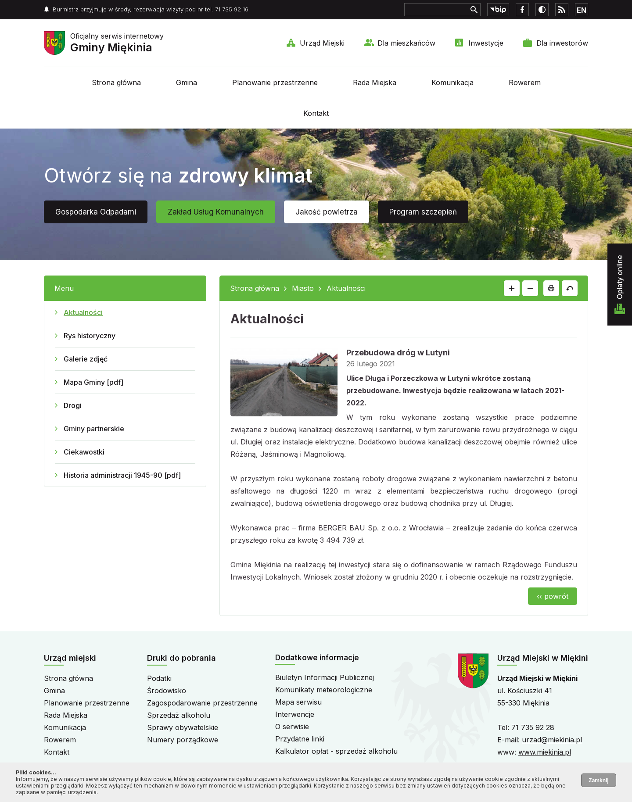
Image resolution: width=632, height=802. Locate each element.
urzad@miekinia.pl (552, 739)
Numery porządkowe (182, 739)
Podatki (159, 678)
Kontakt (316, 113)
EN (581, 10)
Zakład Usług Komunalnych (216, 212)
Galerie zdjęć (86, 358)
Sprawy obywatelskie (182, 727)
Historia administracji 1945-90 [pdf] (122, 475)
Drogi (73, 405)
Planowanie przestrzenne (275, 82)
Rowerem (525, 82)
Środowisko (166, 690)
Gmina (186, 82)
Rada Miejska (374, 82)
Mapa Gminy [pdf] (93, 382)
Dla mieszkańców (406, 43)
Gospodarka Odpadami (95, 212)
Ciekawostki (84, 452)
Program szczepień (423, 212)
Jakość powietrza (326, 212)
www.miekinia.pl (544, 752)
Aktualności (83, 312)
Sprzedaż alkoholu (178, 715)
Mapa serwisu (298, 702)
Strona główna (116, 82)
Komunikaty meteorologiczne (323, 689)
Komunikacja (452, 82)
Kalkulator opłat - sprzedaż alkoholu (336, 751)
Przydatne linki (299, 738)
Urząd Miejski (322, 43)
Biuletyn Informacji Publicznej (324, 677)
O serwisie (292, 726)
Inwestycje (485, 43)
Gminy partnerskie (94, 428)
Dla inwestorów (562, 43)
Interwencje (294, 714)
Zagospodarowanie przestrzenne (202, 702)
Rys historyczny (89, 335)
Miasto (303, 288)
